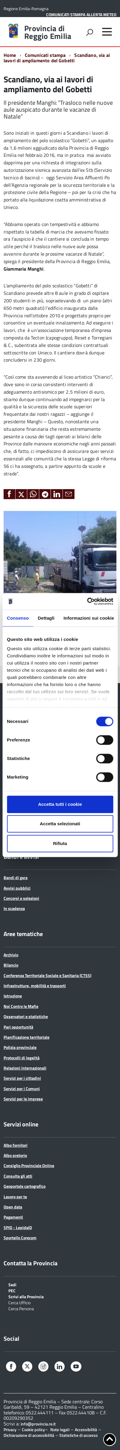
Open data (13, 1207)
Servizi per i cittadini (22, 1078)
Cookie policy (33, 1429)
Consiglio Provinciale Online (29, 1165)
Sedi (12, 1284)
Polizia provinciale (20, 1047)
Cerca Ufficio (19, 1302)
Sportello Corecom (20, 1237)
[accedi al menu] (107, 32)
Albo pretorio (15, 1155)
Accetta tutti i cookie (60, 804)
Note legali (59, 1429)
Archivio (11, 955)
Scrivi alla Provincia (26, 1296)
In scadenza (14, 908)
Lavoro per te (15, 1196)
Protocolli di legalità (22, 1058)
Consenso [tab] (18, 618)
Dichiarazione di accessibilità (29, 1435)
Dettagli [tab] (46, 618)
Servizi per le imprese (23, 1099)
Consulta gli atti (18, 1176)
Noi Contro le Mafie (21, 1006)
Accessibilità (86, 1429)
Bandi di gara (16, 877)
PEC (12, 1290)
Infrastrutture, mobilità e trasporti (35, 985)
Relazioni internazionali (25, 1068)
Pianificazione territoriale (26, 1037)
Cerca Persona (21, 1308)
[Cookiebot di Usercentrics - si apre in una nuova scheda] (87, 601)
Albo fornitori (16, 1145)
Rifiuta (60, 843)
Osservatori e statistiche (26, 1016)
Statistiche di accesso (78, 1435)
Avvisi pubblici (17, 888)
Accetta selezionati (60, 823)
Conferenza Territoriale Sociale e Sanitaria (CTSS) (47, 975)
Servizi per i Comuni (22, 1088)
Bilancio (11, 965)
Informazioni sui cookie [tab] (88, 618)
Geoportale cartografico (24, 1186)
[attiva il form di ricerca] (89, 32)
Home (10, 55)
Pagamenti (13, 1217)
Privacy (10, 1429)
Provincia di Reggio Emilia (47, 32)
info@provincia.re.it (38, 1424)
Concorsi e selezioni (21, 898)
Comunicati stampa (45, 55)
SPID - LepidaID (18, 1227)
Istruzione (13, 996)
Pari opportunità (18, 1027)
